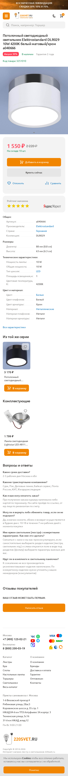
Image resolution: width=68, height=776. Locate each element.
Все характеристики (14, 327)
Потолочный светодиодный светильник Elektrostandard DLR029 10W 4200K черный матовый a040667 (15, 378)
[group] (34, 100)
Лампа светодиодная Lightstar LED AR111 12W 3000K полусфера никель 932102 (16, 442)
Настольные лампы (14, 674)
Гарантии (35, 674)
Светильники (10, 682)
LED (38, 271)
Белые (40, 294)
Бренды (34, 666)
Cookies (26, 758)
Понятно (34, 769)
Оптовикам (36, 678)
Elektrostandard (45, 226)
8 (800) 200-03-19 (14, 648)
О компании (37, 661)
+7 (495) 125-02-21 (15, 639)
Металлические (45, 308)
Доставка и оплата (40, 670)
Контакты (35, 682)
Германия (41, 230)
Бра (5, 666)
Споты (6, 670)
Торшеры (8, 678)
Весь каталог (10, 686)
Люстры (7, 661)
